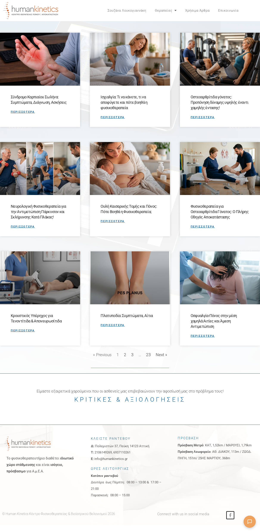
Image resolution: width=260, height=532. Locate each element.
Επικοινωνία (228, 10)
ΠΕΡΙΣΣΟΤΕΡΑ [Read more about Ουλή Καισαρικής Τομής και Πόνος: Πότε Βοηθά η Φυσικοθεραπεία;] (113, 228)
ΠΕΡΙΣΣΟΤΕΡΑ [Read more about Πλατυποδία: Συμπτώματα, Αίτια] (113, 331)
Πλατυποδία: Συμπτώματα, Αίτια (127, 322)
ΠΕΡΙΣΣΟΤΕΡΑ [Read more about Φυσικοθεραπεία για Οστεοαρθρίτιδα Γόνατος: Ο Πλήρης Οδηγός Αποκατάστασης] (203, 233)
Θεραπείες (166, 10)
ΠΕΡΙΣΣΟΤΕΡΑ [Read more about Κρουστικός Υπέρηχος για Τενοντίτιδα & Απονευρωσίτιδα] (23, 337)
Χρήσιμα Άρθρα (197, 10)
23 (148, 361)
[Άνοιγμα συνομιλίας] (250, 522)
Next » (161, 361)
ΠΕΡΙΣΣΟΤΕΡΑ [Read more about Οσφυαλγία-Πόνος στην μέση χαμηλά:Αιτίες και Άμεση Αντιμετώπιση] (203, 342)
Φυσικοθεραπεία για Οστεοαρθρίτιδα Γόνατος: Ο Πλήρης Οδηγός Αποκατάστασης (220, 218)
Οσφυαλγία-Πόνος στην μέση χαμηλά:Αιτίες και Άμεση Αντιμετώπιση (214, 327)
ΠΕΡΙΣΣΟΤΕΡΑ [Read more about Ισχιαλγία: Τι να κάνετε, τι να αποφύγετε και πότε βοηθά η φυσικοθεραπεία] (113, 124)
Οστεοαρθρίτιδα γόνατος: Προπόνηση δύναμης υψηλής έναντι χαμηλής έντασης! (220, 109)
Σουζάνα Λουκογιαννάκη (127, 10)
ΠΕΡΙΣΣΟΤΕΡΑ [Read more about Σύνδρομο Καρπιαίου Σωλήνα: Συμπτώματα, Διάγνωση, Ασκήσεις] (23, 118)
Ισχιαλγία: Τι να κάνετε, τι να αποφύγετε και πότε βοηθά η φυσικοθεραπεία (124, 109)
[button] (252, 10)
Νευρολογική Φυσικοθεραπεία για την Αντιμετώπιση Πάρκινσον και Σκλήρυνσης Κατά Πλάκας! (38, 218)
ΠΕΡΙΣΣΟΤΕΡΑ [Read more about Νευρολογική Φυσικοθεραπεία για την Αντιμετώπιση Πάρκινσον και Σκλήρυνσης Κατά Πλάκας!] (23, 233)
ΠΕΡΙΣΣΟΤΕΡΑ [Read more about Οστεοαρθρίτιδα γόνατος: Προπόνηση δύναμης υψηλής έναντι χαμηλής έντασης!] (203, 124)
